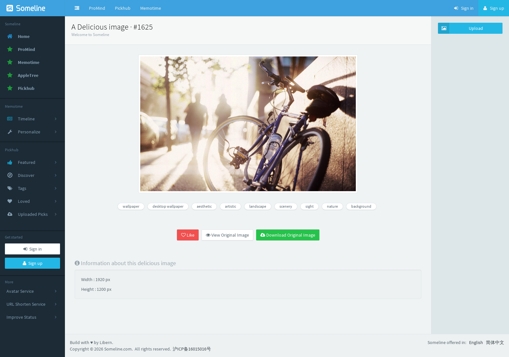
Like (187, 235)
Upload (460, 28)
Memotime (150, 8)
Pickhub (122, 8)
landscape (257, 206)
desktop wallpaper (168, 206)
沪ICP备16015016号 (192, 349)
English (476, 342)
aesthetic (204, 206)
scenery (285, 206)
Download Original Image (287, 235)
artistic (230, 206)
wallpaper (131, 206)
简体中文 (495, 342)
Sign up (33, 263)
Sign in (32, 249)
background (361, 206)
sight (309, 206)
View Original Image (227, 235)
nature (332, 206)
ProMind (97, 8)
